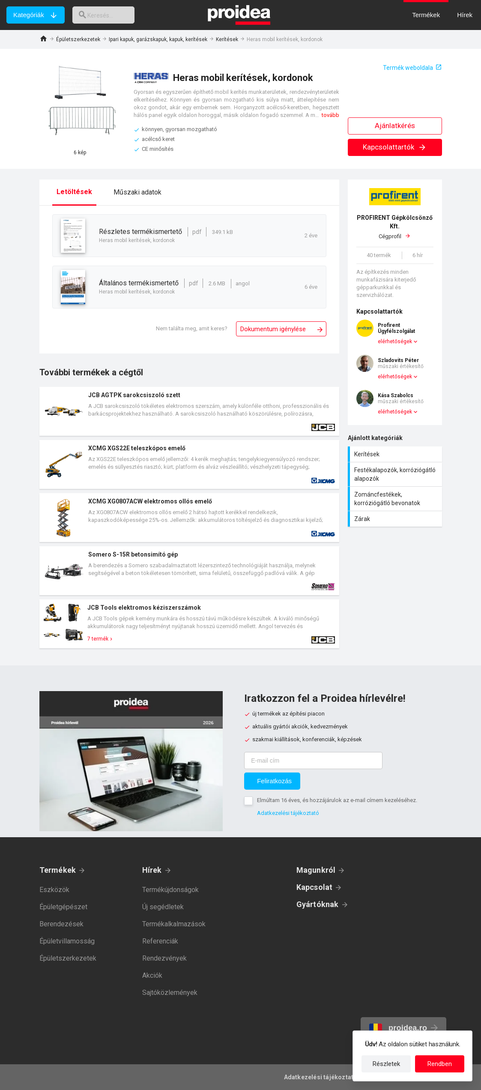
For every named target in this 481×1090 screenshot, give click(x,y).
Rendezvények (164, 958)
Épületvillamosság (67, 941)
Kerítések (227, 39)
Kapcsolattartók (395, 147)
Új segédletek (163, 907)
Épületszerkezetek (78, 39)
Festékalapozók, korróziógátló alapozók (396, 474)
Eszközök (54, 890)
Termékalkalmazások (174, 924)
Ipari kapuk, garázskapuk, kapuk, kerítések (158, 39)
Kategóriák (28, 14)
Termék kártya (189, 411)
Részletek (386, 1064)
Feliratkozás (274, 781)
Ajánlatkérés (395, 125)
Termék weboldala (408, 67)
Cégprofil (394, 226)
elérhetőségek (395, 341)
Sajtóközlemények (169, 992)
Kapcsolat (314, 887)
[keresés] (108, 15)
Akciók (152, 975)
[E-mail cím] (313, 760)
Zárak (396, 519)
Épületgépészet (63, 907)
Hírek (152, 869)
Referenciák (160, 941)
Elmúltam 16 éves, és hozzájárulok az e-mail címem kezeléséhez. (337, 800)
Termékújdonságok (170, 890)
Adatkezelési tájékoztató (288, 813)
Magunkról (316, 869)
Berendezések (61, 924)
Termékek (57, 869)
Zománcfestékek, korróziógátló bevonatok (396, 499)
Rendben (439, 1064)
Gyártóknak (317, 904)
